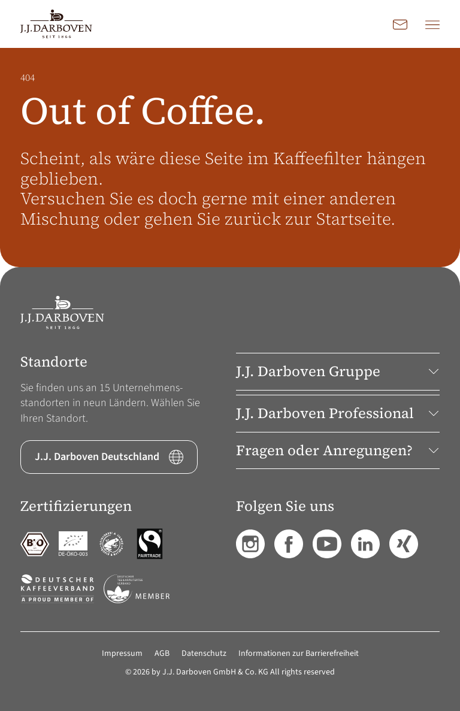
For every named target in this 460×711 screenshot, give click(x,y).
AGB (162, 653)
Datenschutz (203, 653)
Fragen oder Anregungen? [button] (338, 450)
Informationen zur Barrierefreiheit (298, 653)
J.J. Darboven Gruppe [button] (338, 371)
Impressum (122, 653)
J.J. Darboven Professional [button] (338, 413)
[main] (230, 157)
